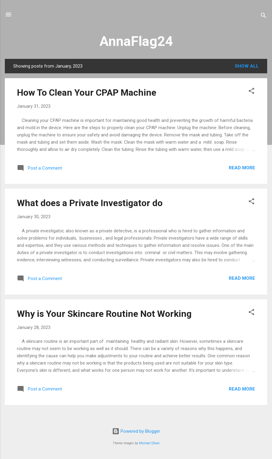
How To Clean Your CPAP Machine (86, 92)
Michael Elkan (149, 443)
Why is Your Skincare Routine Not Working (104, 313)
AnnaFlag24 (136, 41)
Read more (242, 168)
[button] (251, 92)
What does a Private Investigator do (90, 203)
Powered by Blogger (136, 431)
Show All (247, 66)
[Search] (263, 16)
